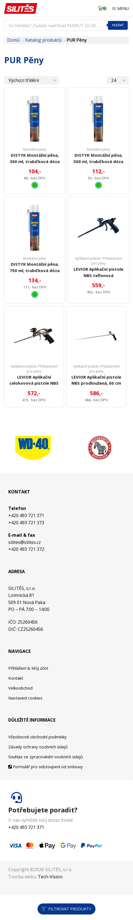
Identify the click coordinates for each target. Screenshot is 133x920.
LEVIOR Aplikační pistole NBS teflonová (99, 279)
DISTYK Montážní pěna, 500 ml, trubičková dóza (98, 161)
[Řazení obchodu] (31, 80)
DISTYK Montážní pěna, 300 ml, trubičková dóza (34, 161)
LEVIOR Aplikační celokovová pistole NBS (34, 398)
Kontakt (16, 701)
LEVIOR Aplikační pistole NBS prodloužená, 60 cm (96, 398)
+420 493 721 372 (26, 571)
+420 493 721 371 (26, 538)
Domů (13, 40)
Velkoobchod (21, 711)
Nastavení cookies (27, 721)
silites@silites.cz (24, 564)
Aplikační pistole (88, 266)
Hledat (117, 25)
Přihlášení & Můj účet (30, 690)
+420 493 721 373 (26, 545)
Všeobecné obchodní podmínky (40, 760)
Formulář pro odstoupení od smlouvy (48, 791)
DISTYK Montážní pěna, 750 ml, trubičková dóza (34, 278)
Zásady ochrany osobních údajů (40, 770)
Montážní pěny (34, 149)
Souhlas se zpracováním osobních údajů (49, 781)
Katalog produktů (43, 40)
